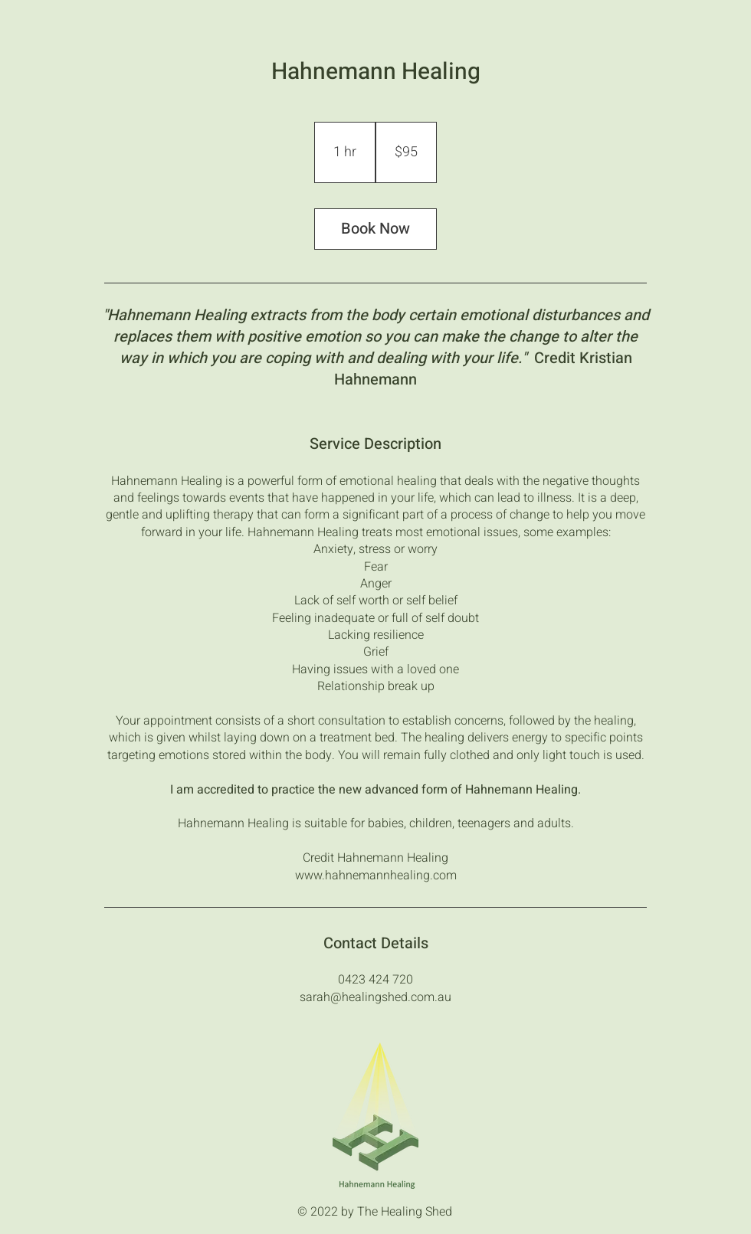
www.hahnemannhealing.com (376, 875)
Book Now (375, 229)
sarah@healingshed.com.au (375, 997)
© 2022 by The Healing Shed (374, 1212)
